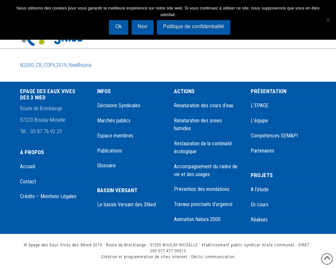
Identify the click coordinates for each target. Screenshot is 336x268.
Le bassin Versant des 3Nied (126, 204)
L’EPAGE (259, 105)
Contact (28, 181)
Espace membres (115, 136)
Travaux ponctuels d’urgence (203, 204)
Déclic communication (213, 256)
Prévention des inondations (201, 189)
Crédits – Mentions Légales (48, 196)
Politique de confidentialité (193, 26)
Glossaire (106, 165)
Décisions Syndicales (118, 105)
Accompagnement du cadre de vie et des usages (206, 170)
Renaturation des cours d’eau (203, 105)
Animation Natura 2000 (197, 219)
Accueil (27, 166)
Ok (118, 26)
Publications (109, 151)
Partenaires (262, 151)
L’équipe (259, 120)
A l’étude (260, 189)
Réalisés (259, 219)
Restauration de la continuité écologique (203, 147)
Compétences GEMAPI (274, 136)
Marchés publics (114, 120)
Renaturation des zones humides (198, 124)
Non (142, 26)
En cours (259, 204)
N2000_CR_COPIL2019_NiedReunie (56, 65)
